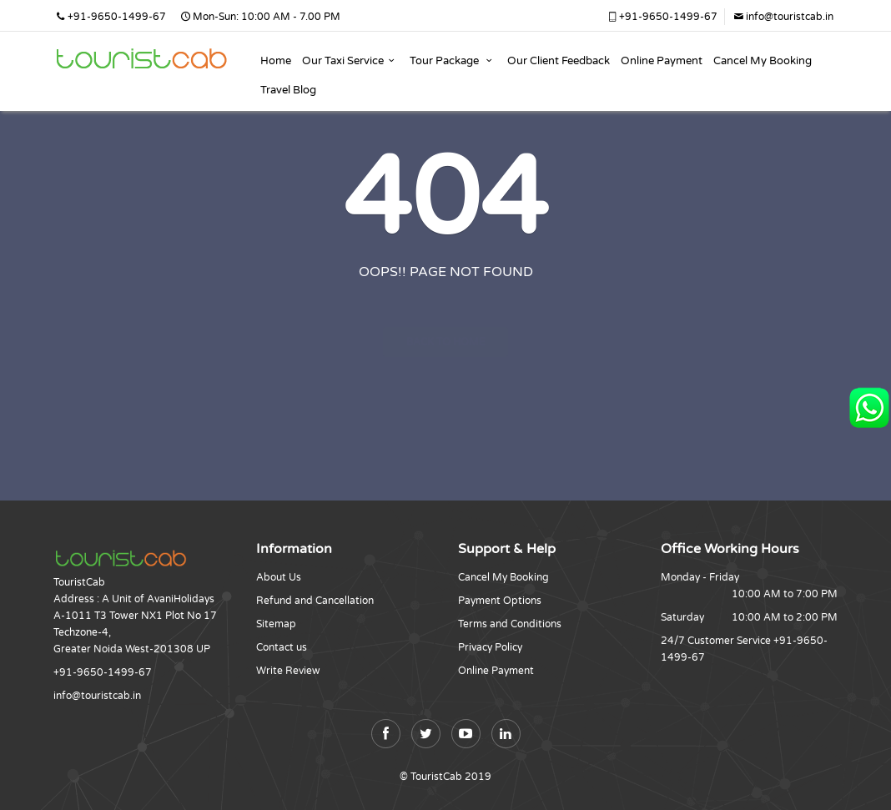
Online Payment (661, 61)
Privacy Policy (490, 647)
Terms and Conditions (509, 624)
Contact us (281, 647)
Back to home (446, 312)
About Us (278, 577)
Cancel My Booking (762, 61)
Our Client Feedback (558, 61)
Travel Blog (288, 90)
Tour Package (453, 61)
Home (275, 61)
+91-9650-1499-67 (661, 17)
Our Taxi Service (350, 61)
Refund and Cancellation (315, 600)
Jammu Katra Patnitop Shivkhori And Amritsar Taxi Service (140, 55)
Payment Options (499, 600)
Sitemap (276, 624)
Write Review (288, 671)
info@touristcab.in (782, 17)
